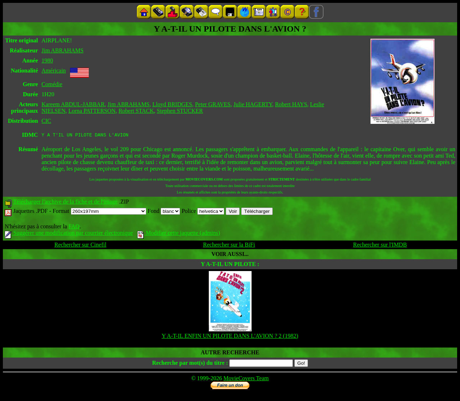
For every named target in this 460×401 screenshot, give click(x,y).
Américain (54, 70)
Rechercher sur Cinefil (80, 246)
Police (202, 212)
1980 (47, 60)
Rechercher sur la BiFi (229, 246)
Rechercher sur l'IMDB (380, 246)
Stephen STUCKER (180, 111)
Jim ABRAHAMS (63, 50)
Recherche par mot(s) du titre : (190, 364)
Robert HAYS (291, 104)
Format (99, 212)
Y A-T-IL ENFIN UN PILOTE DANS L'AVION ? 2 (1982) (230, 337)
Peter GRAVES (213, 104)
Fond (164, 212)
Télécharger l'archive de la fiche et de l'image (65, 203)
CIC (46, 121)
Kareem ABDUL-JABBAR (73, 104)
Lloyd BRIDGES (172, 104)
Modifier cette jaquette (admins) (178, 234)
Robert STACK (136, 111)
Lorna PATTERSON (91, 111)
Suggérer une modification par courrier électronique (69, 234)
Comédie (52, 84)
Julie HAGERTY (253, 104)
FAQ (73, 227)
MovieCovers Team (246, 379)
